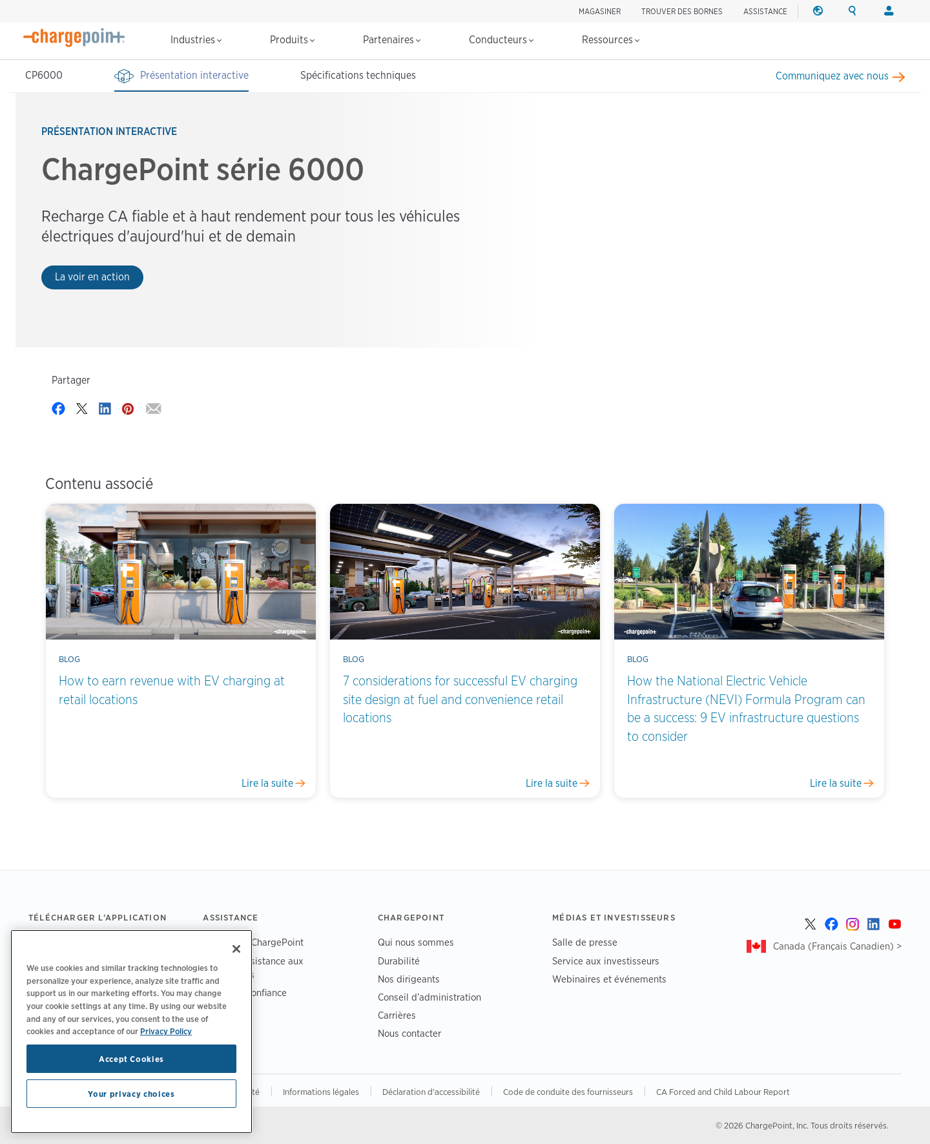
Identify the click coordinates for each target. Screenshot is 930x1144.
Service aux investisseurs (605, 961)
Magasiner (600, 11)
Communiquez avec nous (832, 76)
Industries (196, 40)
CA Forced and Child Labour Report (723, 1092)
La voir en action (92, 277)
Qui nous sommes (416, 942)
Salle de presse (584, 942)
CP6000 (44, 75)
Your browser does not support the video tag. (710, 218)
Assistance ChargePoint (253, 942)
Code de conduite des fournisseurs (568, 1092)
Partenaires (391, 40)
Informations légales (321, 1092)
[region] (131, 1032)
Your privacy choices (131, 1093)
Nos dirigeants (409, 979)
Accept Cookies (131, 1059)
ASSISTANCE (765, 11)
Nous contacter (409, 1033)
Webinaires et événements (609, 979)
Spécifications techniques (358, 75)
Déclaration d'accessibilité (431, 1092)
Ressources (610, 40)
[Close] (236, 949)
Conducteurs (501, 40)
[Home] (74, 37)
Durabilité (399, 961)
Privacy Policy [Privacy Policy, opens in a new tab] (166, 1031)
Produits (292, 40)
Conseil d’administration (429, 997)
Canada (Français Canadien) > (837, 946)
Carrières (397, 1015)
